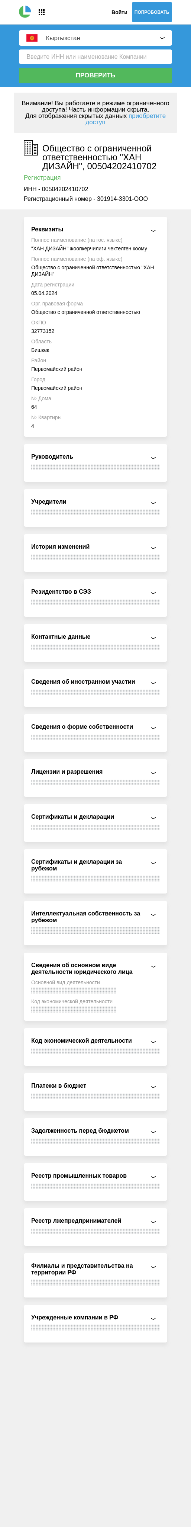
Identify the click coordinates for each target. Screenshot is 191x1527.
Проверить (95, 75)
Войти (119, 12)
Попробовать (152, 12)
